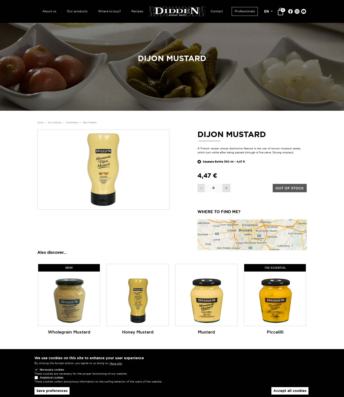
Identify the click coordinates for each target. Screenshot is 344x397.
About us (49, 11)
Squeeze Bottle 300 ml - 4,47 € (224, 161)
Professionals (245, 11)
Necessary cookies (52, 374)
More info (116, 368)
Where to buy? (109, 11)
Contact (217, 11)
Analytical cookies (51, 382)
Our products (77, 11)
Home (40, 122)
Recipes (137, 11)
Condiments (72, 122)
